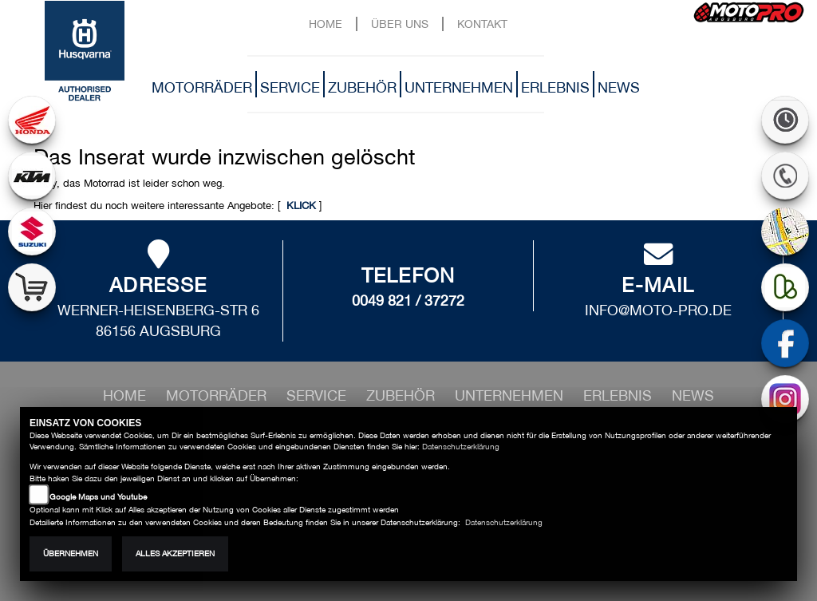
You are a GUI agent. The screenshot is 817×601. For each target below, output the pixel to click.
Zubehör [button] (362, 87)
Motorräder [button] (202, 87)
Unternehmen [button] (459, 87)
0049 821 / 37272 (408, 300)
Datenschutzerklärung (460, 446)
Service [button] (290, 87)
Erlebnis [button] (555, 87)
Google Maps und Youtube (98, 496)
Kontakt (482, 23)
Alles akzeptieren (175, 553)
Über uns (399, 23)
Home (325, 23)
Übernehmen (70, 553)
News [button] (619, 87)
